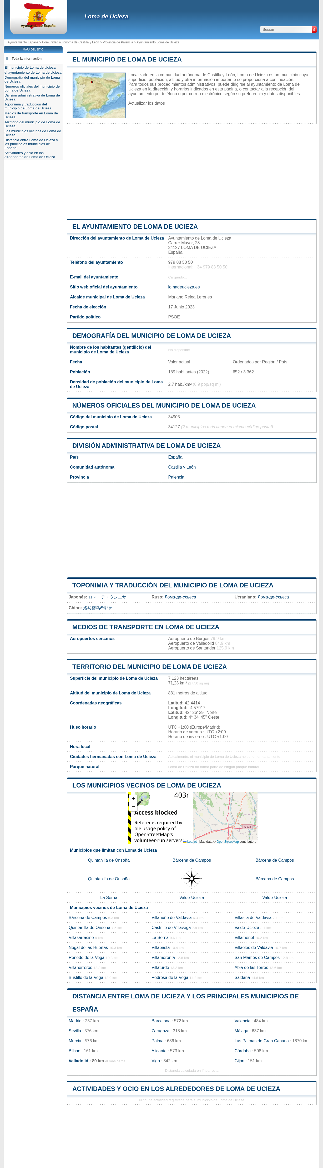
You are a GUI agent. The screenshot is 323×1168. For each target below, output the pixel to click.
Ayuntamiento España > (25, 42)
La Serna (108, 897)
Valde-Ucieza (191, 897)
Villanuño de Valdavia (171, 917)
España (175, 457)
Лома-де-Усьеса (180, 597)
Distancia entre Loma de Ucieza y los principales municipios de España (31, 144)
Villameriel (244, 937)
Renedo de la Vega (86, 957)
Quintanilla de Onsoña (109, 860)
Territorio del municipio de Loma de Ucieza (149, 666)
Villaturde (160, 967)
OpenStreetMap (227, 842)
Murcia (75, 1041)
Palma (157, 1041)
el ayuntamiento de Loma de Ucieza (135, 226)
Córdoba (243, 1051)
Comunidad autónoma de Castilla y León (70, 42)
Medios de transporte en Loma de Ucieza (145, 627)
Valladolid (78, 1061)
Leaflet (190, 842)
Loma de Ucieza (106, 16)
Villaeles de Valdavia (254, 947)
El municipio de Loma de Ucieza (127, 59)
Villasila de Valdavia (253, 917)
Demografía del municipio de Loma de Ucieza (151, 335)
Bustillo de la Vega (86, 977)
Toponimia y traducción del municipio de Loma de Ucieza (172, 585)
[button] (133, 799)
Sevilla (75, 1031)
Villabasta (161, 947)
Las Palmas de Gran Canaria (262, 1041)
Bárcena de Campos (192, 860)
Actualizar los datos (146, 103)
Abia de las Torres (251, 967)
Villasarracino (81, 937)
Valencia (242, 1021)
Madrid (75, 1021)
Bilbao (74, 1051)
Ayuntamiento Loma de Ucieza (158, 42)
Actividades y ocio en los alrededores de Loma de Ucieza (176, 1088)
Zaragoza (160, 1031)
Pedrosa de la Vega (170, 977)
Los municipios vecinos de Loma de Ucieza (146, 785)
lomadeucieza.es (184, 287)
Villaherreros (80, 967)
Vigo (156, 1061)
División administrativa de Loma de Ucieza (146, 445)
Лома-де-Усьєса (273, 597)
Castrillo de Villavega (171, 927)
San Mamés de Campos (257, 957)
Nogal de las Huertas (88, 947)
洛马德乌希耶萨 (98, 608)
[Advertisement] (192, 171)
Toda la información (27, 58)
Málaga (241, 1031)
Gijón (239, 1061)
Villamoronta (163, 957)
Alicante (159, 1051)
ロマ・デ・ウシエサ (107, 597)
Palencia (176, 477)
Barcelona (161, 1021)
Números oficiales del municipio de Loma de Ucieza (164, 405)
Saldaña (242, 977)
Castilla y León (182, 467)
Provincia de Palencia (118, 42)
